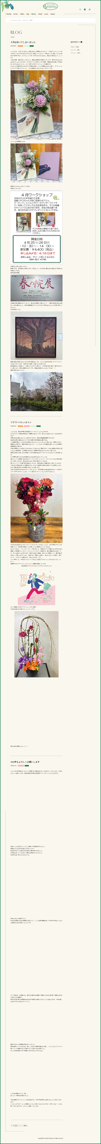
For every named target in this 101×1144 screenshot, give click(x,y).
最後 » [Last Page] (25, 1125)
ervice (15, 14)
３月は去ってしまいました (23, 42)
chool (40, 14)
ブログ (73, 47)
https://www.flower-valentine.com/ (43, 565)
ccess (46, 14)
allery (21, 14)
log (27, 14)
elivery (33, 14)
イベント (73, 53)
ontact (52, 14)
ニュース (73, 50)
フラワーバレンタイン (21, 422)
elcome (8, 14)
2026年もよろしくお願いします (25, 762)
